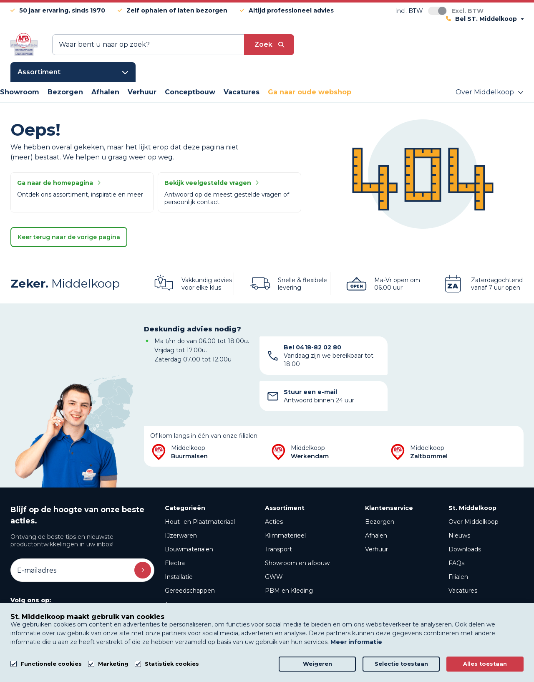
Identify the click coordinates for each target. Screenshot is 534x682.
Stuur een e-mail (447, 351)
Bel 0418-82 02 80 (312, 347)
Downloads (464, 513)
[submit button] (269, 44)
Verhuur (376, 513)
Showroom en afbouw (297, 526)
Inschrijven (142, 533)
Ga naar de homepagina (59, 183)
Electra (175, 526)
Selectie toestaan (401, 664)
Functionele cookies (51, 664)
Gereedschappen (190, 554)
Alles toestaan (485, 664)
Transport (278, 513)
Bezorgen (379, 485)
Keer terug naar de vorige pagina (69, 237)
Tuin (171, 568)
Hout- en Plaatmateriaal (200, 485)
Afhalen (376, 499)
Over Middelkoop (473, 485)
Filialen (458, 540)
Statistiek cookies (172, 664)
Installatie (179, 540)
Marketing (113, 664)
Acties (274, 485)
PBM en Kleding (289, 554)
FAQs (456, 526)
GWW (274, 540)
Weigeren (317, 664)
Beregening (182, 595)
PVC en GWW (186, 582)
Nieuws (459, 499)
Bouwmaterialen (189, 513)
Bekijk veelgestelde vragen (211, 183)
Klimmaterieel (285, 499)
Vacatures (462, 554)
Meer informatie (356, 642)
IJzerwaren (181, 499)
